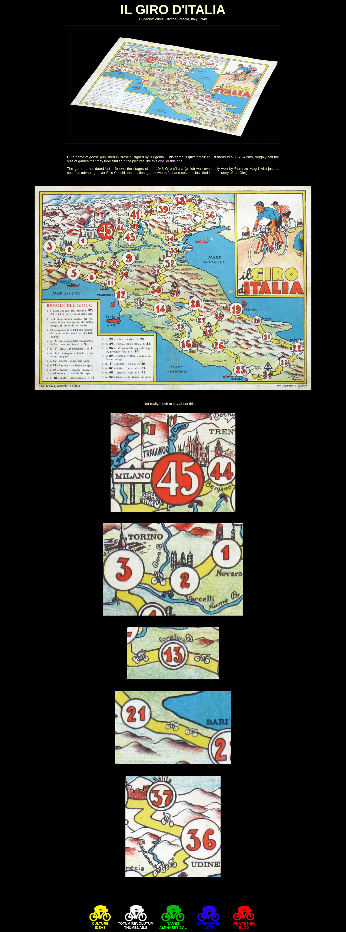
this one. (177, 161)
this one (158, 161)
